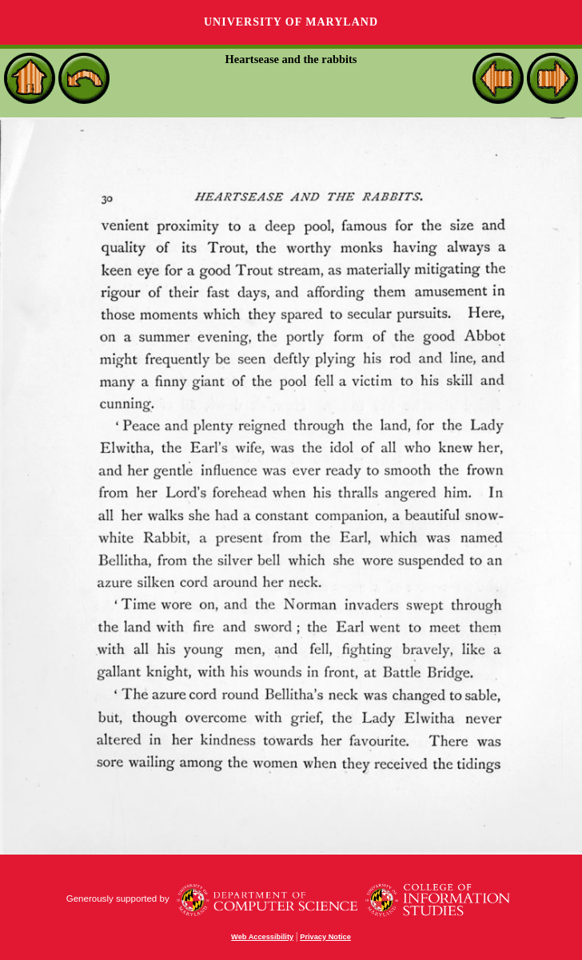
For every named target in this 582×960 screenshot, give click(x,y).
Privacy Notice (325, 937)
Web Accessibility (262, 937)
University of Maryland (291, 22)
